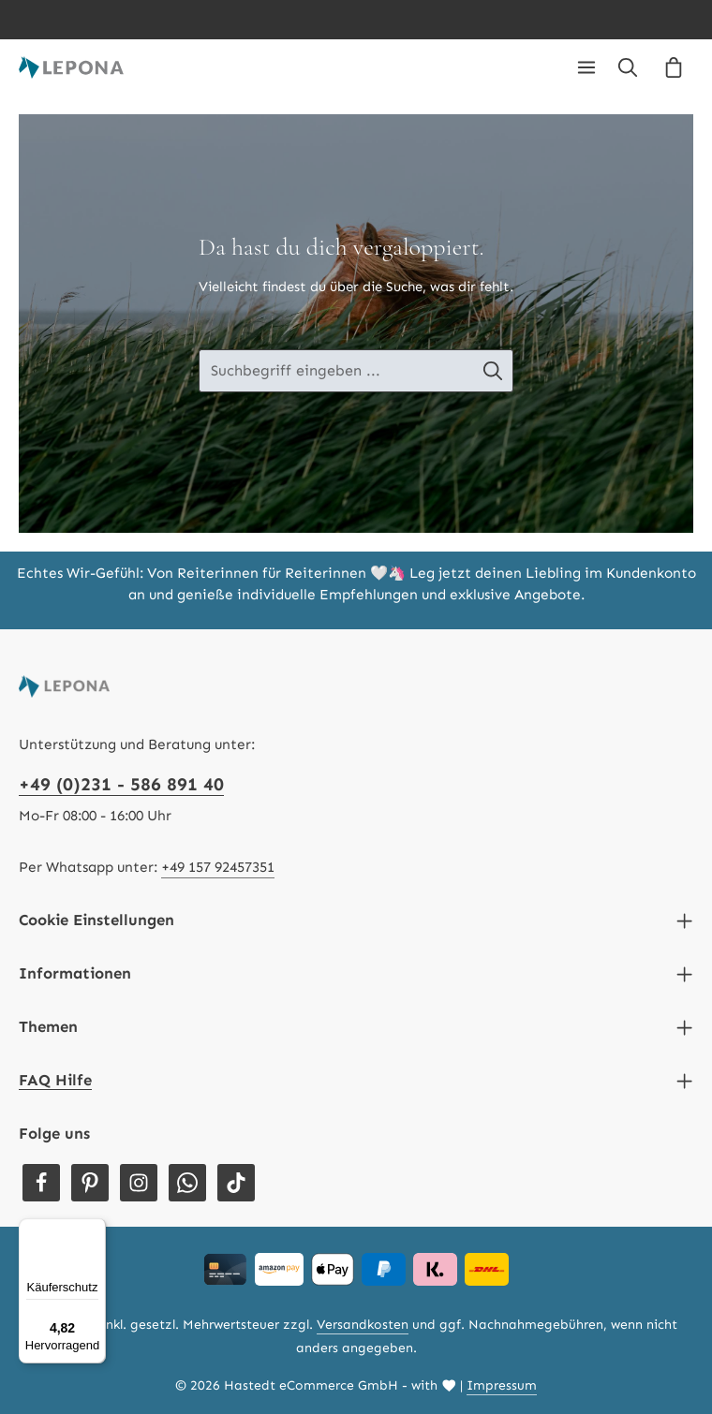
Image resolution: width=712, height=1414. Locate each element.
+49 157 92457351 (217, 867)
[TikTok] (236, 1182)
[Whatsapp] (187, 1182)
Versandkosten (362, 1325)
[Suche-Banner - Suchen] (502, 371)
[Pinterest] (90, 1182)
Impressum (502, 1385)
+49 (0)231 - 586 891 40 (121, 784)
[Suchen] (627, 67)
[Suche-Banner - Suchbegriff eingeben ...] (336, 371)
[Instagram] (138, 1182)
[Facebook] (41, 1182)
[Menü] (586, 67)
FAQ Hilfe (55, 1079)
